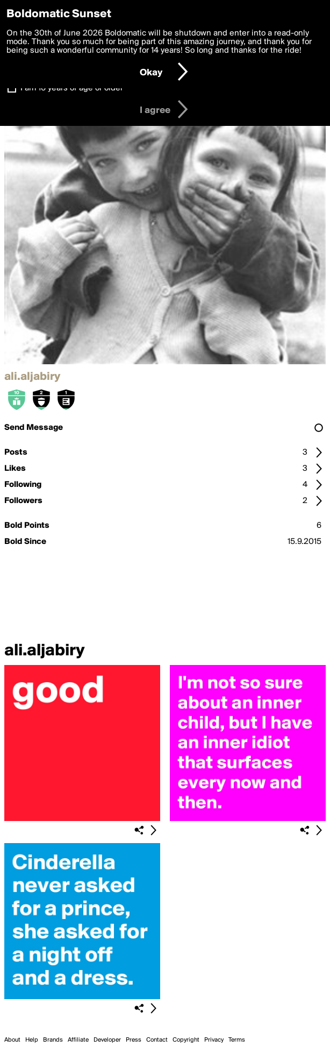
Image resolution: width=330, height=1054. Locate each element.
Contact (157, 1040)
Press (133, 1040)
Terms (236, 1040)
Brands (53, 1040)
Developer (107, 1040)
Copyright (186, 1040)
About (12, 1040)
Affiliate (78, 1040)
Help (31, 1040)
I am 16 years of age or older (71, 88)
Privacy (214, 1040)
